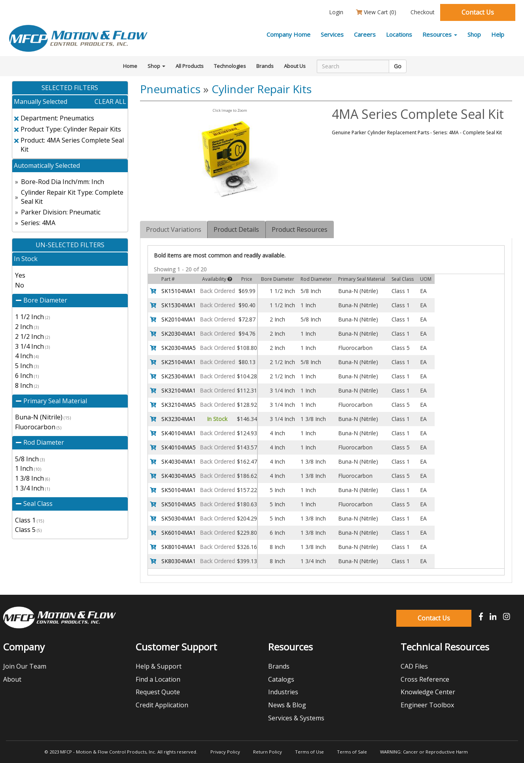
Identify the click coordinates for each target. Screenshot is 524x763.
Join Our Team (24, 666)
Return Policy (267, 752)
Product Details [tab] (236, 229)
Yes (20, 275)
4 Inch (27, 355)
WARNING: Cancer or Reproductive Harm (424, 752)
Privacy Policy (225, 752)
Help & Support (159, 666)
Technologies (230, 66)
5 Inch (27, 365)
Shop (474, 34)
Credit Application (162, 705)
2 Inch (27, 326)
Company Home (288, 34)
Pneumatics (170, 88)
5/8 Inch (30, 459)
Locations (399, 34)
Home (130, 66)
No (19, 285)
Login (335, 12)
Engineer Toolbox (427, 705)
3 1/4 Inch (32, 346)
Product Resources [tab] (299, 229)
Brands (265, 66)
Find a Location (158, 679)
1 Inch (28, 468)
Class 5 (28, 529)
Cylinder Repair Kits (262, 88)
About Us (295, 66)
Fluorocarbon (38, 427)
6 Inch (27, 375)
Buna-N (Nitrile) (43, 417)
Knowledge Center (428, 692)
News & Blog (287, 705)
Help (497, 34)
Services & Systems (296, 718)
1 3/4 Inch (32, 488)
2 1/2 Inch (32, 336)
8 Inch (27, 385)
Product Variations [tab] (173, 229)
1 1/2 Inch (32, 316)
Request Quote (158, 692)
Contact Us (478, 12)
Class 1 (29, 520)
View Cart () (376, 12)
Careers (365, 34)
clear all (110, 101)
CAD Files (414, 666)
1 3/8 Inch (32, 478)
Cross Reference (425, 679)
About (12, 679)
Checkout (422, 12)
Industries (283, 692)
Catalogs (281, 679)
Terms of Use (309, 752)
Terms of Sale (352, 752)
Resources (439, 34)
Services (332, 34)
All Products (190, 66)
